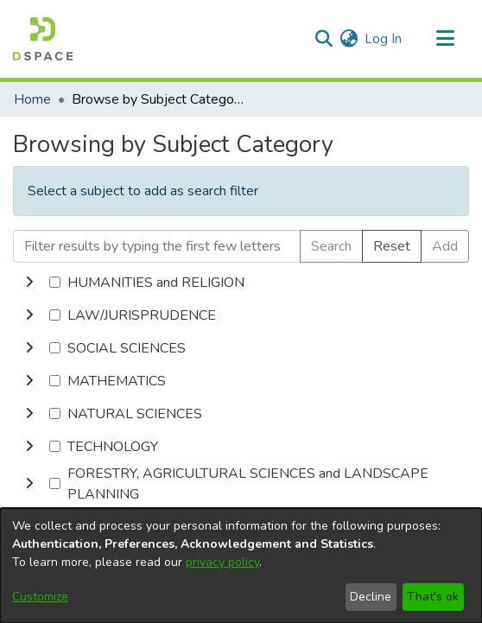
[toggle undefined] (29, 282)
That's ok (433, 596)
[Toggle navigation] (445, 38)
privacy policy (222, 562)
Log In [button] (384, 38)
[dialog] (241, 565)
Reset (391, 246)
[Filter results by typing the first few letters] (157, 246)
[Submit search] (323, 39)
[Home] (43, 38)
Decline (370, 596)
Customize (40, 596)
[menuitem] (348, 39)
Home (32, 99)
